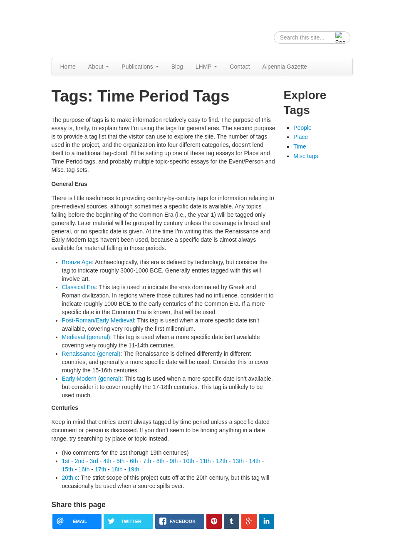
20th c (70, 477)
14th (254, 461)
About (98, 66)
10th (188, 461)
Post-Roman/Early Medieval (98, 320)
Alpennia (94, 27)
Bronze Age (77, 262)
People (302, 127)
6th (134, 461)
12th (221, 461)
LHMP (207, 66)
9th (174, 461)
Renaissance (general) (91, 353)
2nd (79, 461)
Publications (140, 66)
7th (147, 461)
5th (120, 461)
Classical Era (79, 287)
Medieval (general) (86, 337)
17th (100, 469)
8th (160, 461)
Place (300, 137)
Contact (240, 66)
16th (83, 469)
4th (107, 461)
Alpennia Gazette (285, 66)
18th (117, 469)
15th (67, 469)
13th (238, 461)
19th (133, 469)
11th (205, 461)
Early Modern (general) (91, 378)
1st (66, 461)
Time (299, 146)
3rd (93, 461)
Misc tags (305, 156)
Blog (177, 66)
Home (68, 66)
